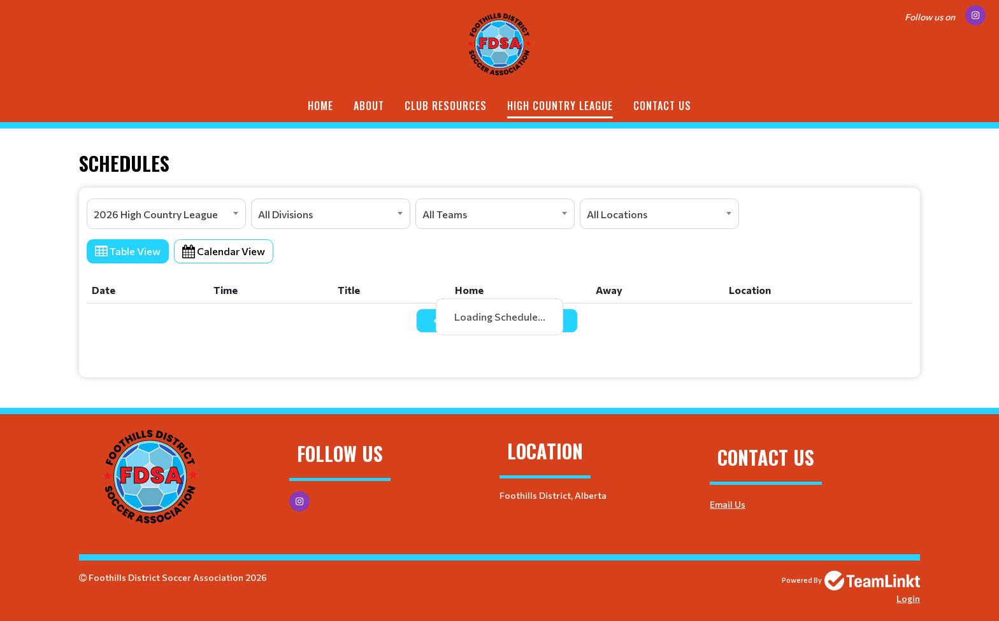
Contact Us (662, 105)
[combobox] (166, 214)
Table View (128, 251)
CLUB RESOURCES (446, 105)
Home (320, 105)
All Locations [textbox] (617, 214)
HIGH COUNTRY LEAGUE (560, 105)
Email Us (727, 504)
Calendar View (223, 251)
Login (908, 598)
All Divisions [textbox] (285, 214)
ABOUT (369, 105)
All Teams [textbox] (444, 214)
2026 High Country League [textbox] (156, 214)
